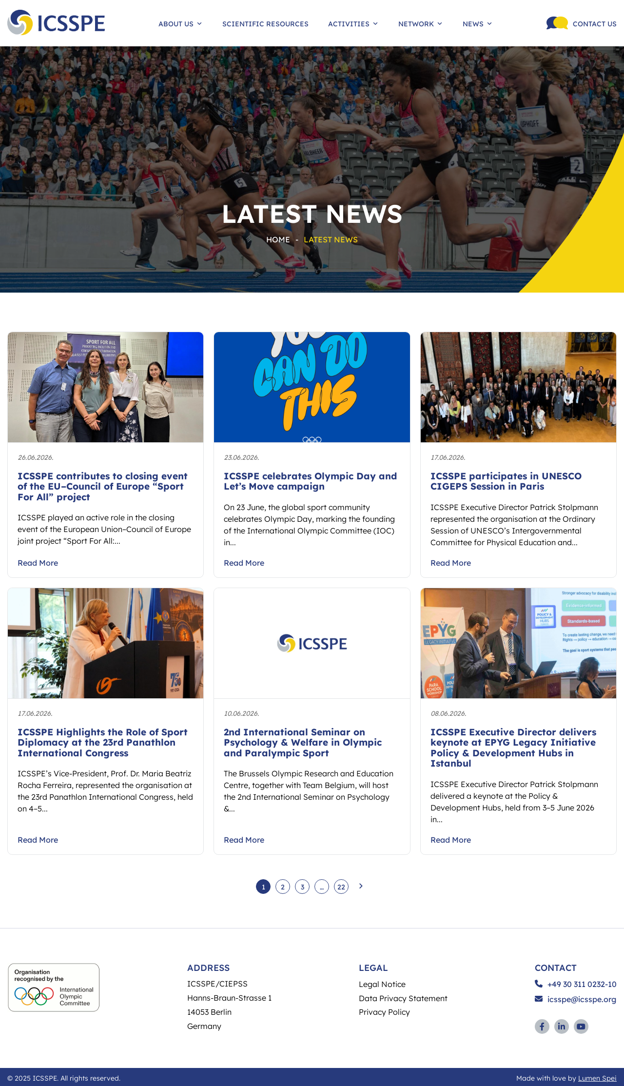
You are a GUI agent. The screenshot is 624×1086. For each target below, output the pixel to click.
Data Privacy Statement (403, 998)
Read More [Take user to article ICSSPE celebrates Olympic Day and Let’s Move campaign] (244, 562)
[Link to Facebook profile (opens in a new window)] (542, 1026)
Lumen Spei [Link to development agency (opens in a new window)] (597, 1077)
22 (341, 886)
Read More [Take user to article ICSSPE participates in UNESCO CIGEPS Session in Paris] (450, 562)
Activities (353, 23)
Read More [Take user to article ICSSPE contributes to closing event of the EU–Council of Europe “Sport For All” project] (38, 562)
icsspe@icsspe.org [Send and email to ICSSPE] (575, 999)
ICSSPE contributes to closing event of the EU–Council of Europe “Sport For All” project (103, 486)
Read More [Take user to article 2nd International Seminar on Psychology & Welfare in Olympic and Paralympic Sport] (244, 839)
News (478, 23)
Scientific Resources (265, 23)
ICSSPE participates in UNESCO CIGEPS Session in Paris (506, 481)
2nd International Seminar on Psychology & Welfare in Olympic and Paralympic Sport (303, 742)
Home (278, 239)
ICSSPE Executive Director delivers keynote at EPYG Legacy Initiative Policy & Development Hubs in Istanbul (513, 747)
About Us (180, 23)
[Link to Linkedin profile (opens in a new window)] (561, 1026)
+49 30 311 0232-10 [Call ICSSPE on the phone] (576, 984)
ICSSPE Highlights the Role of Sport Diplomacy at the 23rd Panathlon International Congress (103, 742)
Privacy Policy (384, 1012)
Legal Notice (382, 984)
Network (420, 23)
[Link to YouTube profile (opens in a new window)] (581, 1026)
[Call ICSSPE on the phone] (581, 23)
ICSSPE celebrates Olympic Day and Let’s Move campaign (310, 481)
